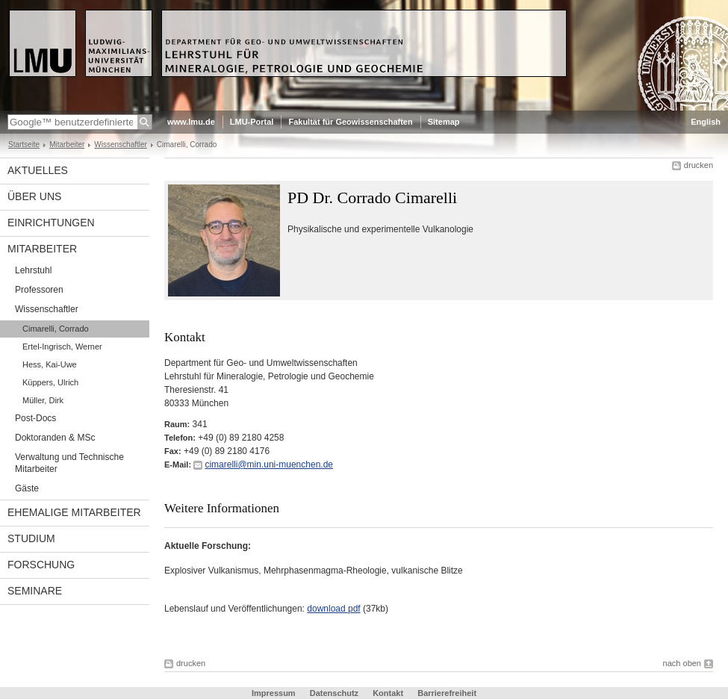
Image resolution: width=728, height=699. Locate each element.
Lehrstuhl (33, 270)
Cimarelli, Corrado (55, 328)
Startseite (24, 144)
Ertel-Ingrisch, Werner (62, 346)
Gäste (27, 488)
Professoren (39, 290)
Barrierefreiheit (446, 693)
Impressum (274, 693)
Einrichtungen (51, 223)
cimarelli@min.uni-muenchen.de (269, 464)
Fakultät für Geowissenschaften (350, 121)
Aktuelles (37, 170)
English (706, 121)
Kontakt (388, 693)
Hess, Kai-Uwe (49, 364)
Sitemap (444, 121)
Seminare (34, 591)
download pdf (333, 608)
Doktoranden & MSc (55, 437)
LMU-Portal (252, 121)
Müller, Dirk (42, 400)
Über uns (34, 196)
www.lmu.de (191, 121)
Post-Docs (35, 418)
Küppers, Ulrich (50, 382)
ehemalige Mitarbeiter (74, 512)
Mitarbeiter (66, 144)
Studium (31, 538)
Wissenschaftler (120, 144)
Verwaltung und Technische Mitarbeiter (69, 463)
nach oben (682, 663)
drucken (698, 165)
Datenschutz (334, 693)
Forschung (41, 565)
